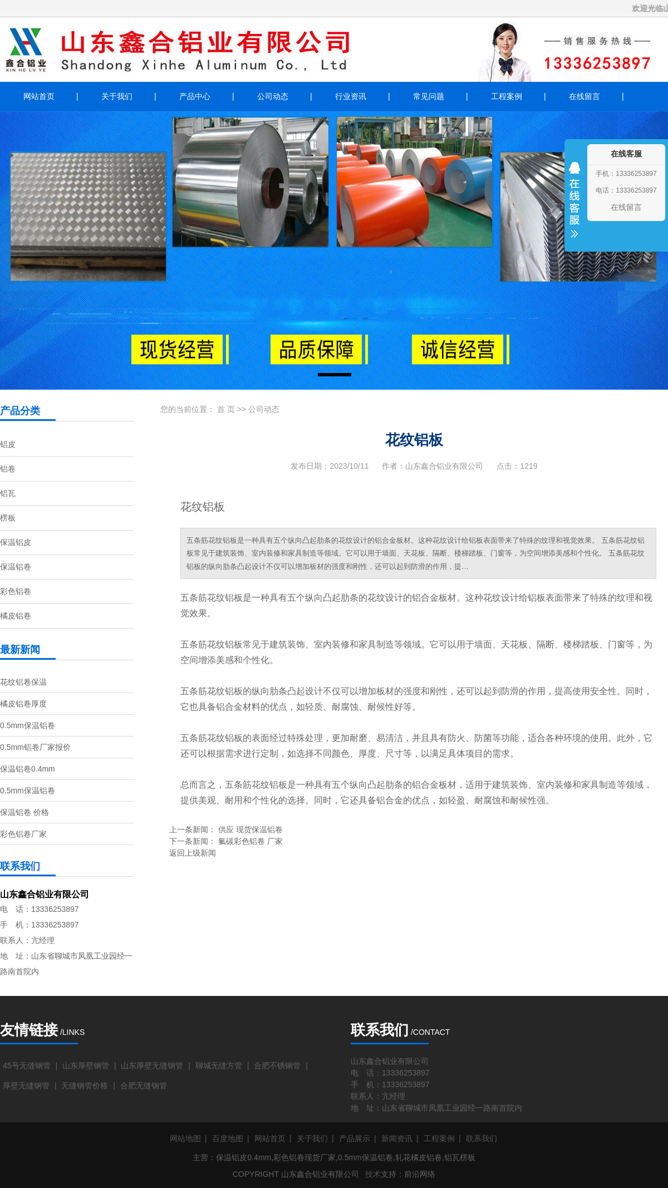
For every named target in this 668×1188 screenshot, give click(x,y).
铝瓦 (8, 493)
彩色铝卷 (15, 591)
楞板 (8, 517)
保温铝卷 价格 (24, 812)
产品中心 (194, 96)
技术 (373, 1174)
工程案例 (506, 96)
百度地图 (227, 1138)
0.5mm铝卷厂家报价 (35, 747)
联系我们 (481, 1138)
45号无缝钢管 (27, 1065)
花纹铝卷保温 (23, 682)
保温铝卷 (15, 566)
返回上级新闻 (192, 852)
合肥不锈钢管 (277, 1065)
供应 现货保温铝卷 (250, 829)
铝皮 (8, 444)
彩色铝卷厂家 (23, 833)
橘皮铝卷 (15, 615)
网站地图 (185, 1138)
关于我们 (116, 96)
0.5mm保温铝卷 (27, 725)
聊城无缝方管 (218, 1065)
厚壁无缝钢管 (26, 1085)
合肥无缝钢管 (143, 1085)
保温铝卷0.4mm (27, 768)
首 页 (226, 409)
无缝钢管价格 (84, 1085)
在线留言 (584, 96)
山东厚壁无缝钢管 (152, 1065)
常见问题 (428, 96)
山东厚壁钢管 (85, 1065)
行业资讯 (350, 96)
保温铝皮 (15, 542)
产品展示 (354, 1138)
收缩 (574, 207)
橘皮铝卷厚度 (23, 703)
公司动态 (272, 96)
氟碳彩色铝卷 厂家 (250, 841)
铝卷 (8, 468)
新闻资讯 (396, 1138)
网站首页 (39, 96)
